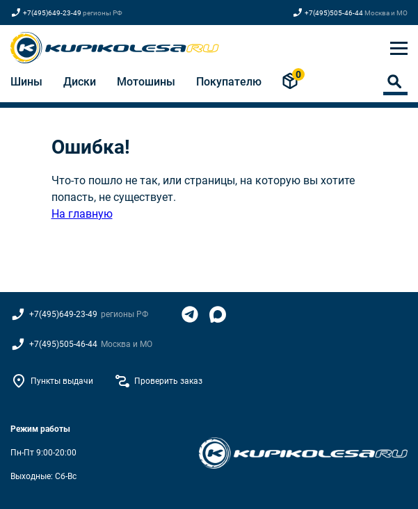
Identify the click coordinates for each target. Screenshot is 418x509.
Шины (26, 81)
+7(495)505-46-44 (334, 13)
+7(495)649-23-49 (52, 13)
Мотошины (146, 81)
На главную (82, 213)
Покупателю (229, 81)
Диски (79, 81)
